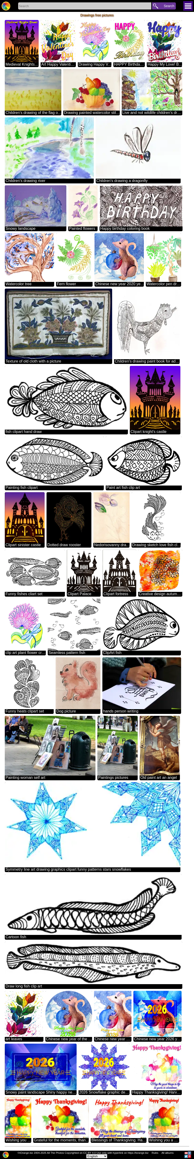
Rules (155, 1152)
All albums (168, 1152)
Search (169, 6)
